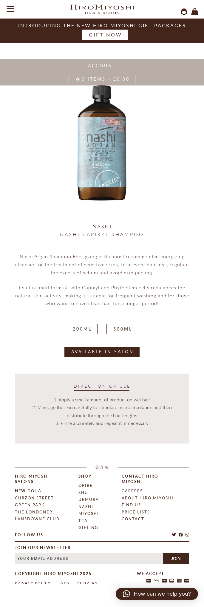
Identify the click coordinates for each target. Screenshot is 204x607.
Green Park (30, 504)
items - (195, 12)
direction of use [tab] (102, 386)
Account (102, 65)
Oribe (85, 485)
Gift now (105, 34)
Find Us (131, 504)
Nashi (102, 226)
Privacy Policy (33, 583)
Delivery (87, 583)
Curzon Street (34, 498)
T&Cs (63, 583)
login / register (184, 12)
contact (133, 518)
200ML (82, 328)
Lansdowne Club (37, 518)
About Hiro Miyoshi (148, 498)
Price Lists (136, 512)
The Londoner (33, 512)
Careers (132, 490)
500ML (122, 328)
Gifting (88, 527)
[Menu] (8, 8)
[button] (157, 594)
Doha (28, 490)
